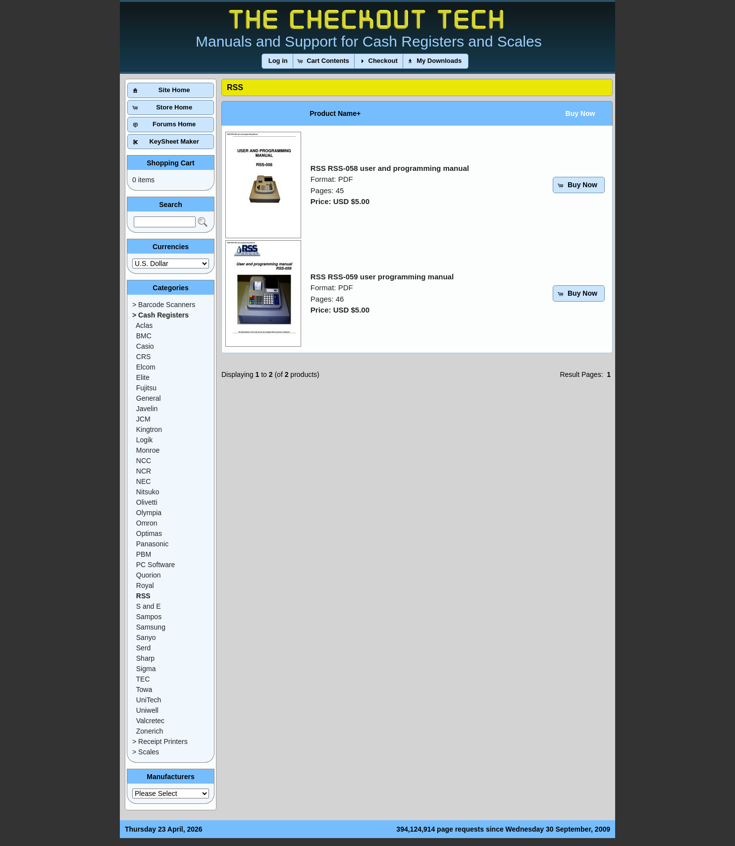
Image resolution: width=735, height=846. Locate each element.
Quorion (148, 575)
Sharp (145, 658)
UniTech (148, 700)
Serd (143, 648)
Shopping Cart (170, 163)
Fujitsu (146, 388)
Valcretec (150, 721)
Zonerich (149, 731)
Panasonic (152, 544)
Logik (144, 440)
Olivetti (147, 502)
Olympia (148, 513)
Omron (147, 523)
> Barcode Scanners (163, 305)
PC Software (155, 565)
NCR (143, 471)
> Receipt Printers (160, 741)
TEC (143, 679)
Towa (144, 689)
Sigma (146, 669)
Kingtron (149, 429)
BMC (144, 336)
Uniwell (147, 710)
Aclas (144, 325)
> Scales (145, 752)
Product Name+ (335, 113)
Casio (145, 346)
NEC (143, 481)
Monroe (147, 450)
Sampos (148, 617)
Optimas (149, 533)
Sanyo (146, 637)
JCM (143, 419)
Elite (143, 377)
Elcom (146, 367)
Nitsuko (147, 492)
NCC (143, 461)
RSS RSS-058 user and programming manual (390, 168)
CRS (143, 357)
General (148, 398)
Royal (145, 585)
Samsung (150, 627)
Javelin (147, 409)
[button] (278, 61)
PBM (143, 554)
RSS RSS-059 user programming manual (382, 276)
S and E (148, 606)
